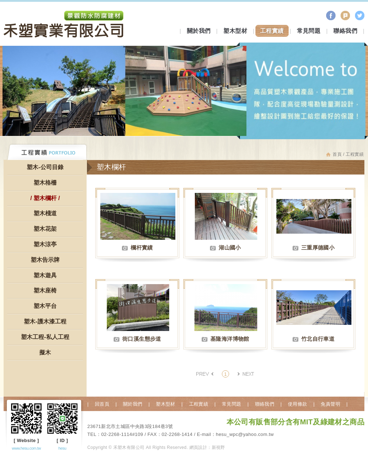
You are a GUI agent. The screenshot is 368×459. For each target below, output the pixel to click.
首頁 (337, 154)
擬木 (45, 352)
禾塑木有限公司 (64, 25)
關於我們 (199, 31)
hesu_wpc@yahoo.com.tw (244, 434)
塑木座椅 (45, 290)
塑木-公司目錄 (45, 167)
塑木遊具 (45, 275)
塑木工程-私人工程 (45, 337)
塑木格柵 (45, 183)
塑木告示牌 (45, 260)
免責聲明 (330, 404)
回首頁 (102, 404)
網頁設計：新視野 (207, 447)
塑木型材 (235, 31)
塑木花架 (45, 229)
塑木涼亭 (45, 244)
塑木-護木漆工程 (45, 321)
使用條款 (297, 404)
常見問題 (309, 31)
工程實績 (272, 31)
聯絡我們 (345, 31)
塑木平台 (45, 306)
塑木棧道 (45, 213)
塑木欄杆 (45, 198)
